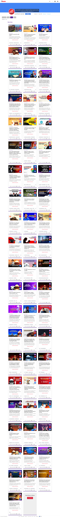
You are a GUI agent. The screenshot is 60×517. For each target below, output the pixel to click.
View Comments (15, 39)
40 (45, 256)
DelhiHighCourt (11, 231)
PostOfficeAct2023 (47, 113)
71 (45, 420)
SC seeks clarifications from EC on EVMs (30, 270)
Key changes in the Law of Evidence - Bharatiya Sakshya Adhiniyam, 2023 (44, 270)
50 (15, 210)
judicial (42, 488)
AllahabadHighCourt (27, 42)
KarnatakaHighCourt (17, 113)
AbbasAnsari (11, 442)
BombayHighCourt (26, 348)
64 (45, 162)
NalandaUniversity (16, 42)
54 (15, 162)
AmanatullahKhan (43, 348)
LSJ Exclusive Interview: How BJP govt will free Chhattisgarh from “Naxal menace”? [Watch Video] (44, 364)
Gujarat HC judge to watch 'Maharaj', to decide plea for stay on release (29, 152)
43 (15, 138)
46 (15, 444)
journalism (40, 89)
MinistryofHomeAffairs (46, 89)
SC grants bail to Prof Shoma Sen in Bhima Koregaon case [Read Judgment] (29, 481)
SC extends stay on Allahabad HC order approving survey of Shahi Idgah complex (14, 340)
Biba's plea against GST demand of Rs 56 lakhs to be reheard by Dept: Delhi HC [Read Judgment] (44, 387)
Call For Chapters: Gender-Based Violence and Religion (29, 293)
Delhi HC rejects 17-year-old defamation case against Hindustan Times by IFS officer (44, 128)
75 (15, 350)
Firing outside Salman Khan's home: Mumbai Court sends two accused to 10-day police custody (44, 317)
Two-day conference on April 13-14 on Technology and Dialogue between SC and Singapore (29, 364)
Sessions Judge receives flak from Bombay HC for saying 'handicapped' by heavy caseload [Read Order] (30, 81)
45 (30, 162)
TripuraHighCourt (44, 65)
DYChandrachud (43, 465)
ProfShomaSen (33, 488)
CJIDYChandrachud (26, 65)
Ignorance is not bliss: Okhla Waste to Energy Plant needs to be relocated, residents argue (44, 246)
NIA (16, 65)
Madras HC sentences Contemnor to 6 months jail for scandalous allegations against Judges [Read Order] (15, 176)
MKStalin (12, 465)
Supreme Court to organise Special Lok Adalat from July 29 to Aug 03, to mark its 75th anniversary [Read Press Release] (30, 105)
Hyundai (40, 184)
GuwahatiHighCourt (26, 324)
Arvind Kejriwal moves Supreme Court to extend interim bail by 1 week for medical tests (30, 223)
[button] (49, 1)
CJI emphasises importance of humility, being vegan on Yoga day (29, 58)
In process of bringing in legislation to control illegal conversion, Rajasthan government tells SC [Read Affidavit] (14, 129)
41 (30, 91)
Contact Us (37, 516)
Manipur (10, 372)
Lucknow (31, 208)
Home (19, 516)
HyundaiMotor (44, 184)
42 (15, 373)
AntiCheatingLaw (41, 42)
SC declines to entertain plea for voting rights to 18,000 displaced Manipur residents (44, 293)
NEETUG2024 (13, 89)
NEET (25, 184)
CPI (29, 488)
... (20, 42)
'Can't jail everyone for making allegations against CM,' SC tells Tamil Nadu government (15, 458)
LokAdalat (25, 113)
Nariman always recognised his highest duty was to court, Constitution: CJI (14, 481)
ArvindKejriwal (26, 231)
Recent (8, 17)
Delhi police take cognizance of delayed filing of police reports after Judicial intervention (44, 481)
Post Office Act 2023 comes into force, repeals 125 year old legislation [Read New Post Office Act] (44, 105)
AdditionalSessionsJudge (27, 89)
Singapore (26, 372)
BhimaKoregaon (26, 488)
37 (30, 256)
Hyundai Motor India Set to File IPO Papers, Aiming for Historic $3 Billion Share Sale (44, 176)
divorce (40, 442)
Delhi (25, 208)
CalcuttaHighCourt (41, 208)
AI (24, 372)
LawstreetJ (27, 208)
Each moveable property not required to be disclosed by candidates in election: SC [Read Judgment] (30, 388)
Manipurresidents (14, 372)
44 (45, 279)
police (44, 488)
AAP (39, 348)
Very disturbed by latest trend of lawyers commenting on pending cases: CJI (44, 458)
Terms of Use (29, 516)
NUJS (45, 208)
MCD (33, 208)
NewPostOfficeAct (41, 113)
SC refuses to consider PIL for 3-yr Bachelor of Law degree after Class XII (14, 246)
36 (30, 350)
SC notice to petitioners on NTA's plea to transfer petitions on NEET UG (30, 176)
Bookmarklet (22, 516)
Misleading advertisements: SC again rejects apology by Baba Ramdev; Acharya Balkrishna (14, 411)
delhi (39, 488)
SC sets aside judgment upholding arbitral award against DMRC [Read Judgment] (30, 411)
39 (45, 67)
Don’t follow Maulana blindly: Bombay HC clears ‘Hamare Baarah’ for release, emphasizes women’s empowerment (15, 153)
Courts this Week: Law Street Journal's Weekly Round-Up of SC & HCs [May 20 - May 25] (44, 223)
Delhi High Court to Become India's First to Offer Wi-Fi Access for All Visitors (14, 223)
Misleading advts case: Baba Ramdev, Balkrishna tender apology (44, 411)
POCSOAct (15, 324)
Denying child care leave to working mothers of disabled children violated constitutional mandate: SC (29, 247)
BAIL (10, 465)
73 (30, 397)
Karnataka (15, 208)
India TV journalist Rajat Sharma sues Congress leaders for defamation (45, 152)
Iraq (13, 113)
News (11, 17)
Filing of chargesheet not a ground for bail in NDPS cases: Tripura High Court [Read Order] (44, 58)
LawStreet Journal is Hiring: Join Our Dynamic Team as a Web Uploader (30, 128)
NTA (29, 184)
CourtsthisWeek (41, 231)
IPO (46, 184)
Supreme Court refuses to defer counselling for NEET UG (15, 81)
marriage (43, 442)
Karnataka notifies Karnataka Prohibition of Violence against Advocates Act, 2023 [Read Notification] (14, 200)
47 (15, 91)
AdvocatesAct (11, 208)
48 (15, 420)
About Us (26, 516)
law (9, 512)
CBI (9, 89)
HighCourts (45, 231)
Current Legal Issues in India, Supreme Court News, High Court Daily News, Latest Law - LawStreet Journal (14, 504)
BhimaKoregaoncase (12, 65)
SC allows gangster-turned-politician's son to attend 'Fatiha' (14, 434)
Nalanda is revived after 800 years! (14, 35)
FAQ (32, 516)
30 (30, 373)
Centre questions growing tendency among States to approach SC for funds (29, 458)
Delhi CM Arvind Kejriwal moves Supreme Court (29, 434)
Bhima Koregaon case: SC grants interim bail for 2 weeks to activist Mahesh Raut (14, 58)
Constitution (11, 488)
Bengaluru (10, 113)
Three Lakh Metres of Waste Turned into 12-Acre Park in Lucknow (29, 200)
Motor (48, 184)
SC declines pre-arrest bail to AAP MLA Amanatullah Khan (44, 339)
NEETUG (45, 42)
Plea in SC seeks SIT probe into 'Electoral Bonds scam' (14, 293)
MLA (14, 442)
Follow (28, 13)
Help (34, 516)
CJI (39, 465)
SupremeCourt (32, 65)
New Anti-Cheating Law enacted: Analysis (43, 35)
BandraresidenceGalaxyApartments (44, 324)
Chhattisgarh (42, 372)
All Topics (4, 17)
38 (45, 138)
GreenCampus (11, 42)
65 (30, 138)
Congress (25, 465)
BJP (39, 372)
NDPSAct (40, 65)
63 (15, 397)
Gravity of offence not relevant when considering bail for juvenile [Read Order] (29, 35)
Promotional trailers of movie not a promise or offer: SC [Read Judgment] (15, 270)
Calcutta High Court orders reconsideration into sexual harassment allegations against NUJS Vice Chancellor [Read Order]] (44, 201)
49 (30, 210)
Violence (18, 208)
